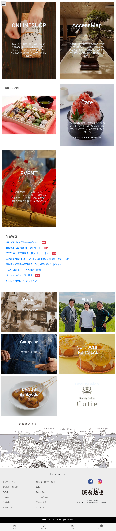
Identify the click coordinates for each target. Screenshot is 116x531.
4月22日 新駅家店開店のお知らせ (24, 248)
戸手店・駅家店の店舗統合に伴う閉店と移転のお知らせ (35, 264)
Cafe (38, 487)
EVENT (5, 492)
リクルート (40, 507)
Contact (6, 497)
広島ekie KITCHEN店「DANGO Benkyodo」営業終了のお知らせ (38, 259)
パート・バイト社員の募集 (20, 275)
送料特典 (6, 502)
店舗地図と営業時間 (10, 487)
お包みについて (9, 507)
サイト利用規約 (42, 497)
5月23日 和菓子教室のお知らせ (23, 242)
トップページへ (9, 482)
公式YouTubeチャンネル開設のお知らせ (27, 270)
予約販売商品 (41, 502)
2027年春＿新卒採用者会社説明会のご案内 (28, 253)
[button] (6, 115)
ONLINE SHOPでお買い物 (45, 482)
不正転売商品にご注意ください (22, 281)
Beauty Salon (41, 492)
